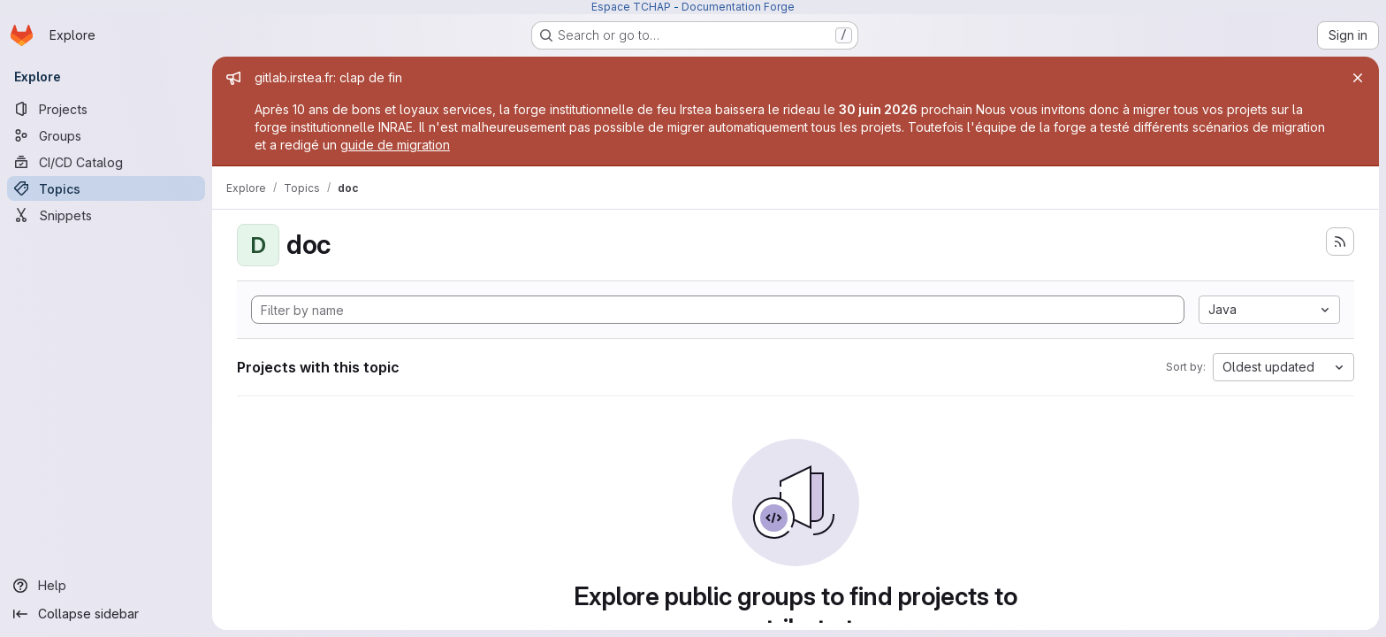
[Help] (106, 585)
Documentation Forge (738, 6)
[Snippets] (106, 215)
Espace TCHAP (631, 6)
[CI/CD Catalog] (106, 162)
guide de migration (395, 144)
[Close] (1357, 77)
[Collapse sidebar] (106, 614)
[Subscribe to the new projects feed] (1340, 241)
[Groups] (106, 135)
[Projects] (106, 108)
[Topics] (106, 188)
